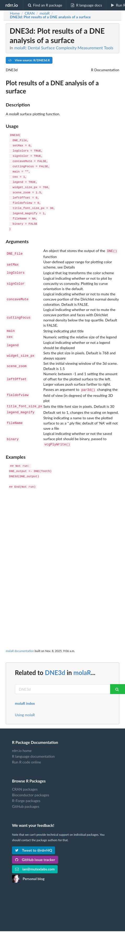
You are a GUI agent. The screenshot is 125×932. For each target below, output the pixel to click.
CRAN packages (25, 785)
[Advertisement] (62, 551)
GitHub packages (25, 802)
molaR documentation (20, 646)
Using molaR (25, 711)
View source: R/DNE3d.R (29, 60)
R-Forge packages (26, 796)
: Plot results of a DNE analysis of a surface (50, 17)
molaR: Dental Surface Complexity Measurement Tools (63, 47)
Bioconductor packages (30, 790)
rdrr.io (11, 5)
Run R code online (26, 758)
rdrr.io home (22, 746)
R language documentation (33, 752)
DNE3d (55, 668)
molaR (82, 668)
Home (15, 13)
